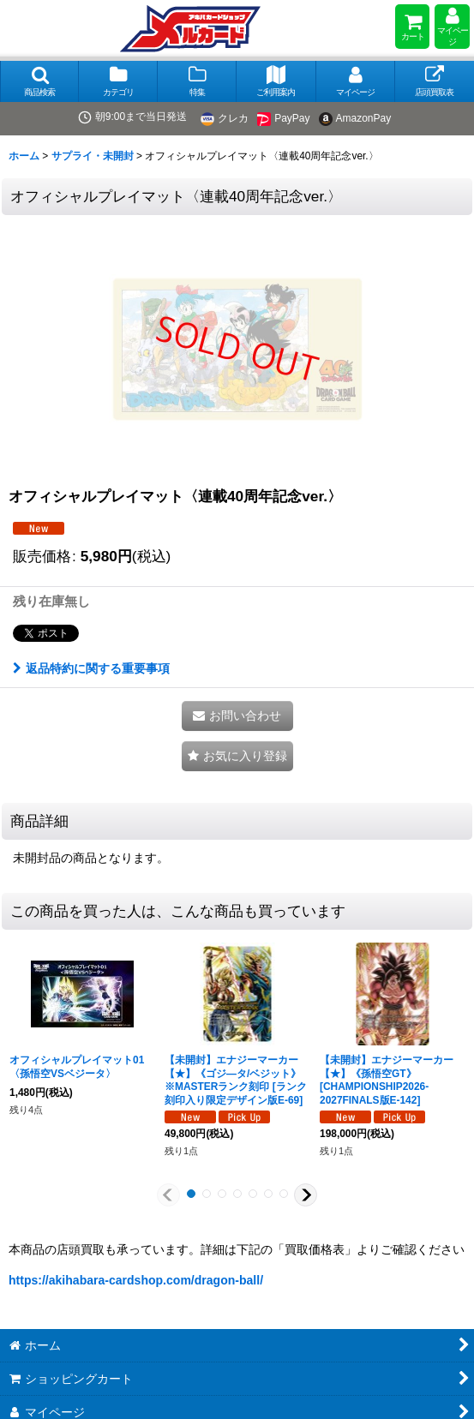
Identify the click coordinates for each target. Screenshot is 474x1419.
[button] (39, 81)
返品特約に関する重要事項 (91, 668)
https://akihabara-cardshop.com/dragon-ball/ (136, 1280)
